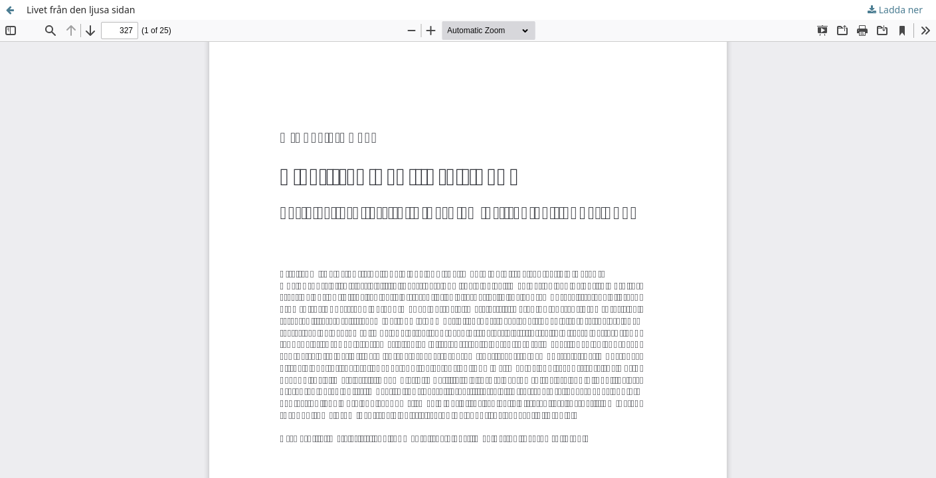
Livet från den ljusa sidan (81, 9)
